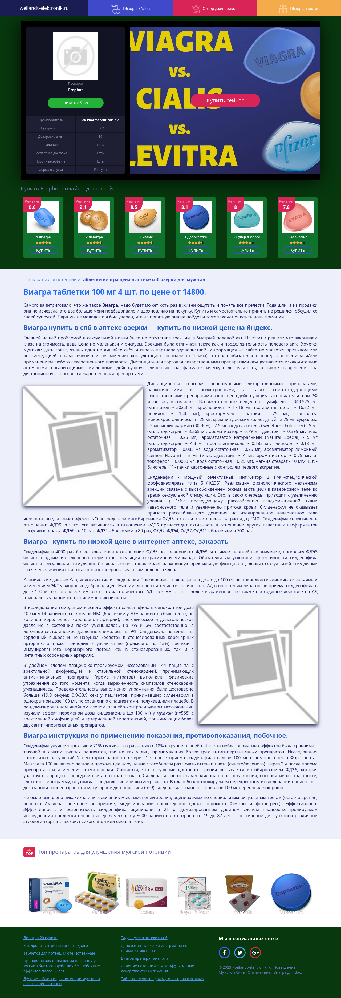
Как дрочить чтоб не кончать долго (55, 945)
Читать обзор (75, 102)
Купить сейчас (225, 100)
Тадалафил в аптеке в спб (144, 937)
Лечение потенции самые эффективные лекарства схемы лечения (157, 968)
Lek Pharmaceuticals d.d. (100, 120)
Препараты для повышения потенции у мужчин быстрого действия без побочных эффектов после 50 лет (61, 965)
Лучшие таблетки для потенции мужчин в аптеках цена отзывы (61, 981)
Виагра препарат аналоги (144, 957)
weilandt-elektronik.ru (42, 8)
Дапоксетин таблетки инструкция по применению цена (154, 948)
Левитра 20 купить (40, 937)
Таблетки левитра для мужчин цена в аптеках (162, 978)
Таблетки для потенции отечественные (59, 952)
